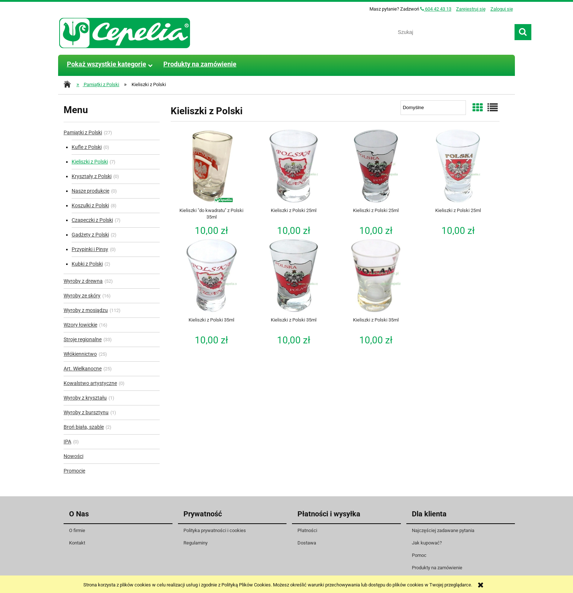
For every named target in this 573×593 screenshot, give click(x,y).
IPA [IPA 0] (67, 441)
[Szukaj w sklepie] (453, 32)
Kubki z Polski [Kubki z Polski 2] (87, 264)
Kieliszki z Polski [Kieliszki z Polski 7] (90, 162)
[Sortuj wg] (433, 107)
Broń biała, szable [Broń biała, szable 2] (84, 427)
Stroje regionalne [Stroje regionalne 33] (83, 339)
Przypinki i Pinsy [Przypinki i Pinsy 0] (90, 249)
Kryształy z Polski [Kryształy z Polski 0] (91, 176)
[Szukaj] (523, 32)
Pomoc (419, 555)
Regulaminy (195, 543)
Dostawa (306, 543)
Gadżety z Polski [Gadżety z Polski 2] (90, 235)
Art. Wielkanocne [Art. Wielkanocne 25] (83, 368)
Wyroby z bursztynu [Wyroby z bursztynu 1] (86, 412)
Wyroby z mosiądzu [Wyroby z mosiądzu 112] (86, 310)
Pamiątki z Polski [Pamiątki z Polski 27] (83, 132)
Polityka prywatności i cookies (214, 530)
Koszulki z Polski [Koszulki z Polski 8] (90, 205)
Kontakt (77, 543)
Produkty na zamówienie (437, 567)
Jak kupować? (427, 543)
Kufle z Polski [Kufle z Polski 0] (87, 147)
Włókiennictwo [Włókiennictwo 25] (80, 354)
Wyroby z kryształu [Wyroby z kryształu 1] (85, 398)
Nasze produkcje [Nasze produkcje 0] (90, 191)
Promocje (74, 471)
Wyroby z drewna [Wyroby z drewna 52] (83, 281)
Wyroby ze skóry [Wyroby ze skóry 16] (82, 296)
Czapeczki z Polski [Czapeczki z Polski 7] (92, 220)
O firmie (77, 530)
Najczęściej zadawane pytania (443, 530)
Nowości (73, 456)
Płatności (307, 530)
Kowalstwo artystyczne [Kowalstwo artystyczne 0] (90, 383)
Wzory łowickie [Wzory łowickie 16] (80, 325)
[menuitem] (106, 64)
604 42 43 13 (435, 9)
